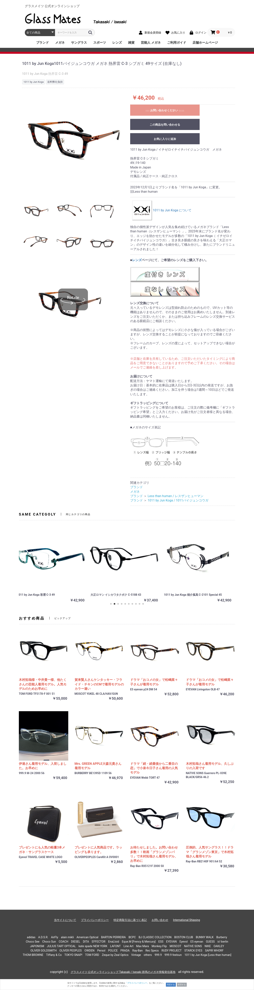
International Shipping (186, 920)
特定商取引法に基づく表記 (130, 920)
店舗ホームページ (205, 42)
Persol (101, 950)
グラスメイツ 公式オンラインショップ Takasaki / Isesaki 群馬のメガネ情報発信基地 (123, 972)
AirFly (54, 937)
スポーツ (99, 42)
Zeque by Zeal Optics (115, 955)
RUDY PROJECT (172, 950)
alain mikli (67, 937)
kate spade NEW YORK (93, 946)
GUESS (210, 941)
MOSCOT (175, 946)
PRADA (125, 950)
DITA (86, 941)
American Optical (87, 937)
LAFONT (115, 946)
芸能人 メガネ (151, 42)
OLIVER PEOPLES (70, 950)
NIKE (208, 946)
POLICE (113, 950)
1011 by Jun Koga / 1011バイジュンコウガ (178, 500)
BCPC (132, 937)
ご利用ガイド (176, 42)
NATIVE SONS (193, 946)
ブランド (42, 42)
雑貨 (131, 42)
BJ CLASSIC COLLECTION (155, 937)
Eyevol (184, 941)
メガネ (60, 42)
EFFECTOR (98, 941)
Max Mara (142, 946)
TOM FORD (92, 955)
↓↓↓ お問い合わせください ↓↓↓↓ (164, 110)
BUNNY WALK (205, 937)
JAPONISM (37, 946)
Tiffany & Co (54, 955)
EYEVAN (171, 941)
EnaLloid (113, 941)
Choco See (32, 941)
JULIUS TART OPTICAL (61, 946)
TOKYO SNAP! (73, 955)
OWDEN (90, 950)
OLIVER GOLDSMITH (44, 950)
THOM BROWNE (33, 955)
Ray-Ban (137, 950)
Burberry (221, 937)
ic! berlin (222, 941)
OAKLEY (219, 946)
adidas (31, 937)
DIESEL (75, 941)
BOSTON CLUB (183, 937)
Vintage (136, 955)
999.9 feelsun (173, 955)
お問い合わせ (160, 920)
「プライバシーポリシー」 (137, 983)
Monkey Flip (159, 946)
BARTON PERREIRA (113, 937)
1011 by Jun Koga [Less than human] (208, 955)
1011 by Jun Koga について (161, 210)
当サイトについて (65, 920)
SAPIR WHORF (214, 950)
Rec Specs (152, 950)
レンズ (117, 42)
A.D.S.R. (43, 937)
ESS (160, 941)
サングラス (79, 42)
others (148, 955)
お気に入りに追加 (165, 138)
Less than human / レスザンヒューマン (175, 496)
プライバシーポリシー (95, 920)
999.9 (158, 955)
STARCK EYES (193, 950)
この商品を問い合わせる (165, 124)
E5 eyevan (196, 941)
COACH (63, 941)
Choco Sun (49, 941)
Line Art (128, 946)
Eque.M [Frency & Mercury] (139, 941)
